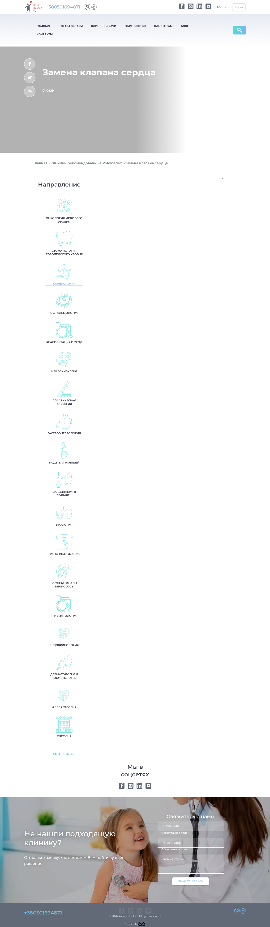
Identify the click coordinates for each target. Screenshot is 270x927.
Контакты (164, 26)
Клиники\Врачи (87, 26)
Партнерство (112, 26)
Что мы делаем (61, 26)
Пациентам (134, 26)
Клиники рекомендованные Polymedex (86, 155)
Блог (150, 26)
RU (219, 7)
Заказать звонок (190, 873)
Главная (40, 26)
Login (239, 7)
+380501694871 (65, 7)
